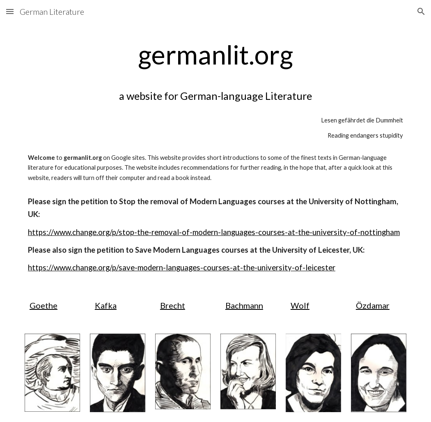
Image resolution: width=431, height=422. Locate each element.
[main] (215, 155)
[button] (10, 11)
